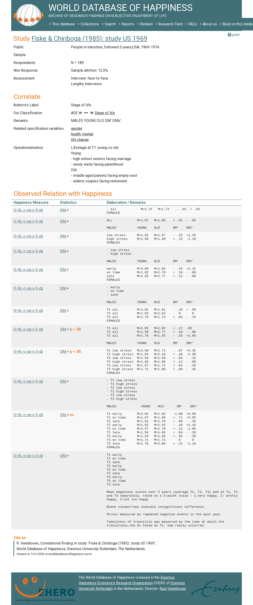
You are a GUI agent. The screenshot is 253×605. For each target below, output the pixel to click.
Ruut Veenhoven (173, 588)
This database (63, 24)
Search (110, 24)
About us (210, 24)
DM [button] (63, 210)
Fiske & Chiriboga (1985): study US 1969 (89, 38)
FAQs (192, 24)
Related (146, 24)
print (234, 35)
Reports (127, 24)
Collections (90, 24)
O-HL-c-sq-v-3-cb (28, 210)
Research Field (170, 24)
